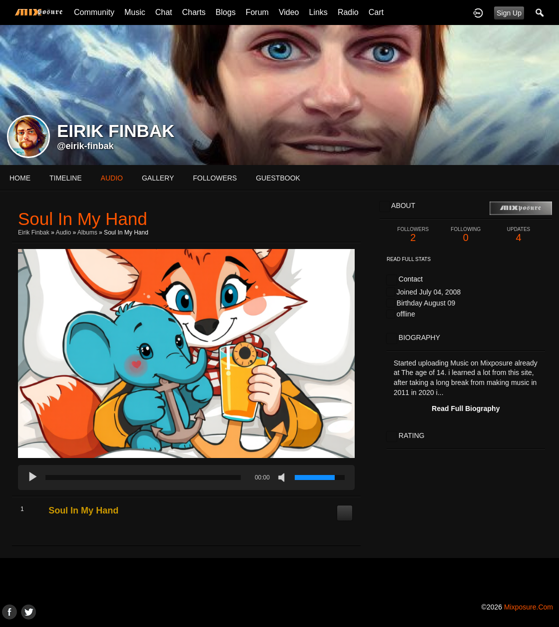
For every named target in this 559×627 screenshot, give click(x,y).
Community (94, 12)
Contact (411, 279)
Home (19, 178)
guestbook (278, 178)
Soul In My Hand (83, 511)
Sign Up (509, 13)
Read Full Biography (466, 408)
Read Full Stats (409, 259)
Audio (63, 232)
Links (318, 12)
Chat (163, 12)
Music (134, 12)
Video (289, 12)
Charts (193, 12)
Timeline (65, 178)
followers (215, 178)
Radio (348, 12)
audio (112, 178)
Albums (87, 232)
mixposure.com (528, 607)
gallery (158, 178)
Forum (257, 12)
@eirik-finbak (85, 146)
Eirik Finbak (33, 232)
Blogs (226, 12)
